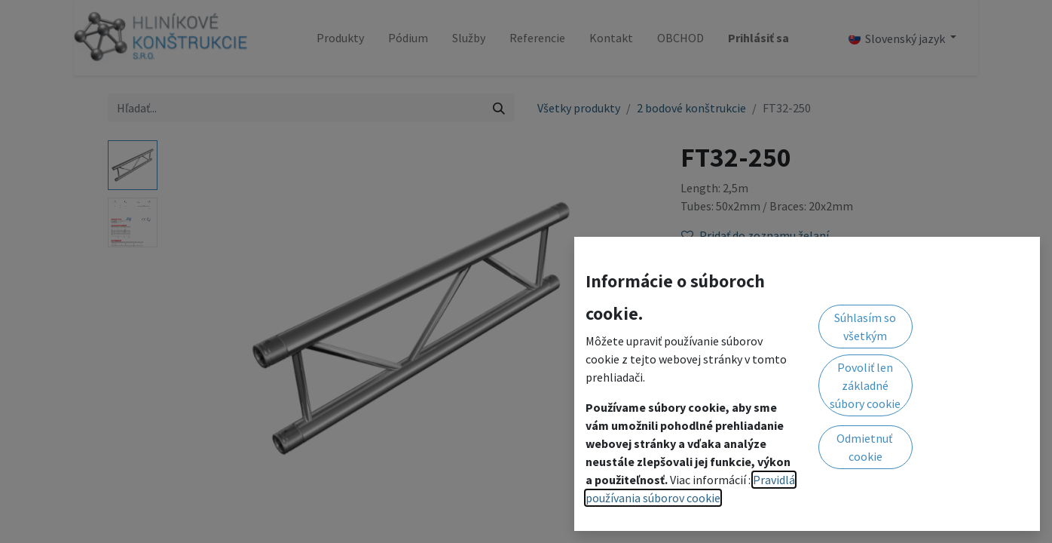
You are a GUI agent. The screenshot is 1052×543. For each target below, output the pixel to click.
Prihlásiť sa (758, 37)
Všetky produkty (578, 107)
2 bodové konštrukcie (691, 107)
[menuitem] (340, 38)
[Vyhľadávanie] (499, 108)
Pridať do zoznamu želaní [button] (755, 235)
